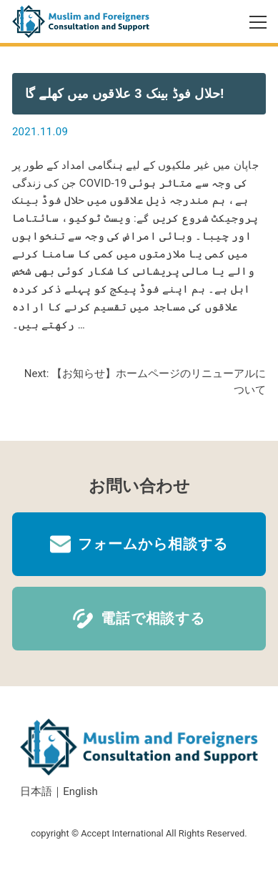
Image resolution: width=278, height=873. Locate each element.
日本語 (36, 791)
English (80, 791)
